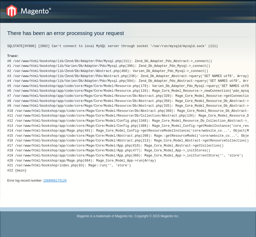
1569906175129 (55, 180)
